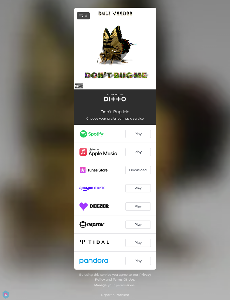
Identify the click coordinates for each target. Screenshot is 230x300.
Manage (100, 285)
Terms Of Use (123, 279)
